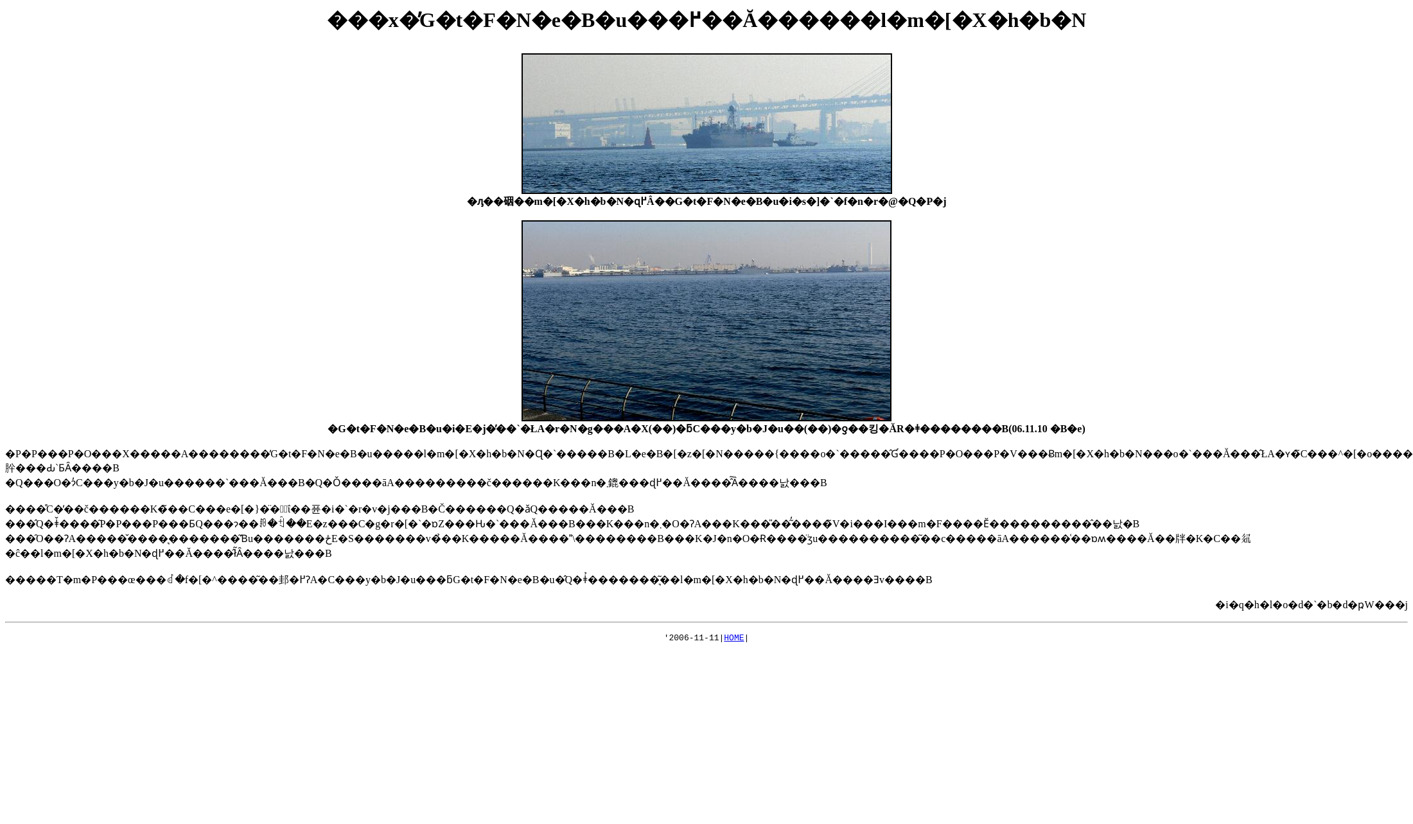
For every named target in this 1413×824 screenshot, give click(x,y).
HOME (734, 639)
